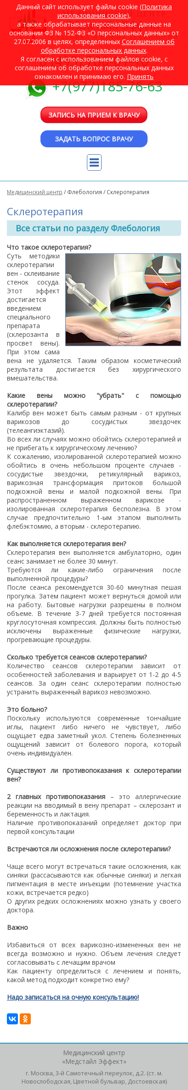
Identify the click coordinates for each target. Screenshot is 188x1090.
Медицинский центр (35, 192)
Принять (140, 76)
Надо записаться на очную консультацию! (73, 997)
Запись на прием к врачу (94, 115)
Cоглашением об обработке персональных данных (108, 46)
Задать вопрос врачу (94, 138)
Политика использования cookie (114, 11)
